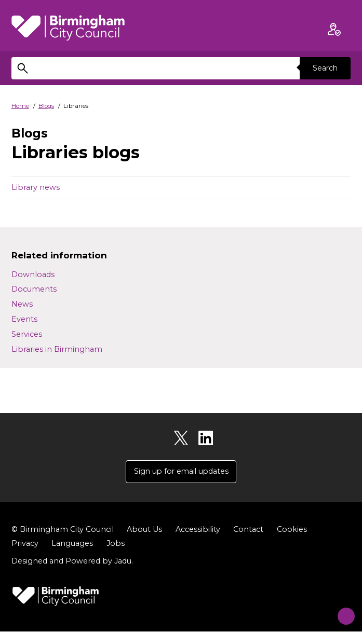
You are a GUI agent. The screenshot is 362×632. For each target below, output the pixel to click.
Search (325, 68)
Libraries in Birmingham (56, 349)
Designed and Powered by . (72, 562)
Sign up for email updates (181, 471)
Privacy (24, 543)
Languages (72, 543)
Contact (248, 529)
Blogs (46, 105)
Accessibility (198, 529)
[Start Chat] (340, 610)
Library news (35, 187)
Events (24, 319)
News (22, 304)
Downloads (33, 274)
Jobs (115, 543)
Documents (34, 289)
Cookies (292, 529)
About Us (144, 529)
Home (20, 105)
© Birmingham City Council (62, 529)
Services (26, 334)
